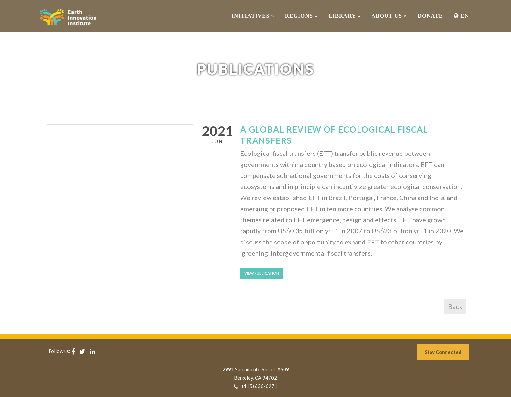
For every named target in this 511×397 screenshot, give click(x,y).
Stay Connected (443, 352)
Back (455, 306)
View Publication (261, 273)
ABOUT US (389, 16)
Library (344, 16)
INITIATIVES (252, 16)
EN (461, 16)
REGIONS (301, 16)
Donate (430, 16)
